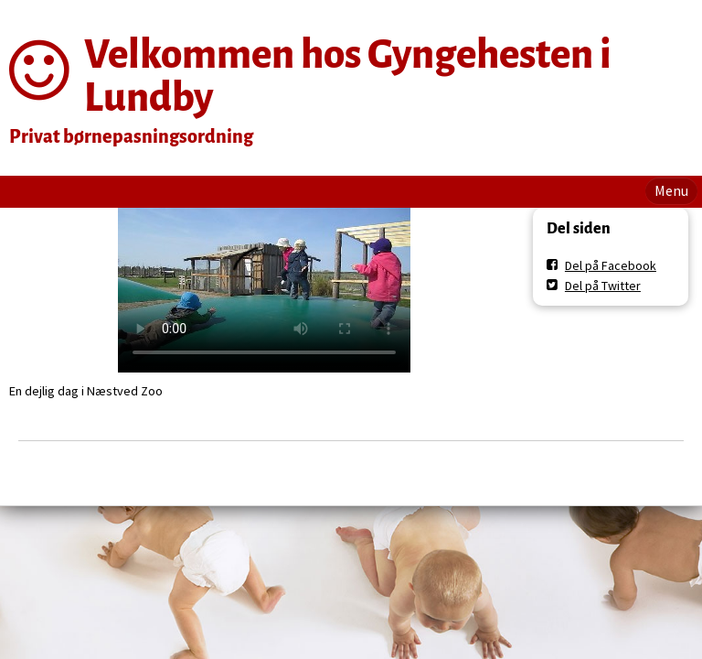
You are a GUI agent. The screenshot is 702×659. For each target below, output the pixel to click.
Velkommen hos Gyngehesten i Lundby (348, 76)
